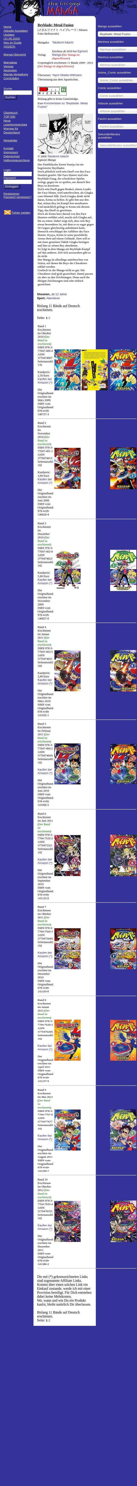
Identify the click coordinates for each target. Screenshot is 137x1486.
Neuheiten (10, 70)
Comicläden (11, 78)
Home (7, 26)
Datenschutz (12, 156)
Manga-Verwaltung (16, 74)
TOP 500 (9, 116)
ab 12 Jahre (59, 294)
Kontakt (8, 148)
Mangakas (10, 62)
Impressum (11, 152)
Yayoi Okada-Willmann (67, 75)
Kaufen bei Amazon (45, 380)
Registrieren (11, 193)
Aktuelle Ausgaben (16, 30)
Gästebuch (11, 112)
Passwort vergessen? (17, 197)
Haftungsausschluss (17, 160)
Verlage (8, 66)
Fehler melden (21, 212)
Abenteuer (53, 298)
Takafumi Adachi (62, 42)
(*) (50, 382)
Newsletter (10, 140)
